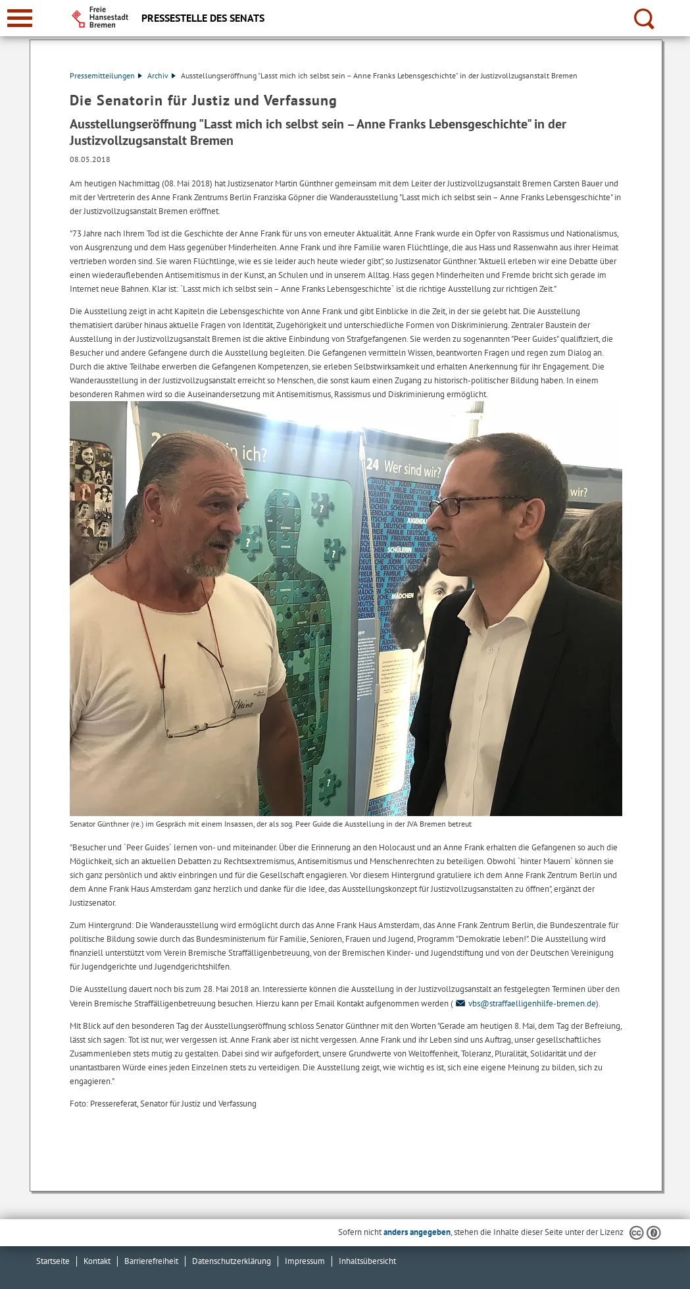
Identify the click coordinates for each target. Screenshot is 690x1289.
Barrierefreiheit (151, 1261)
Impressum (305, 1261)
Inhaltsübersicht (367, 1261)
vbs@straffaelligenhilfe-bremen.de (524, 1003)
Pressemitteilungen (106, 75)
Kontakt (97, 1261)
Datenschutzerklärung (231, 1261)
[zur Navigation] (19, 18)
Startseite (53, 1261)
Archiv (161, 75)
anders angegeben (417, 1232)
